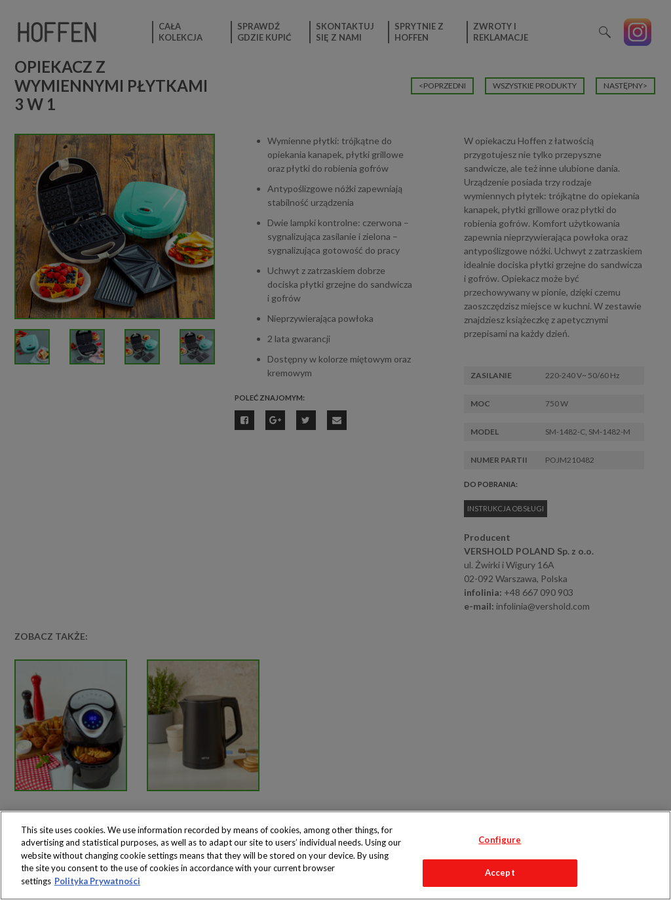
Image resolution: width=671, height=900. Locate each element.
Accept (500, 872)
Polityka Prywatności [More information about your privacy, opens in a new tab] (97, 881)
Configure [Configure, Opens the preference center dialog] (499, 839)
